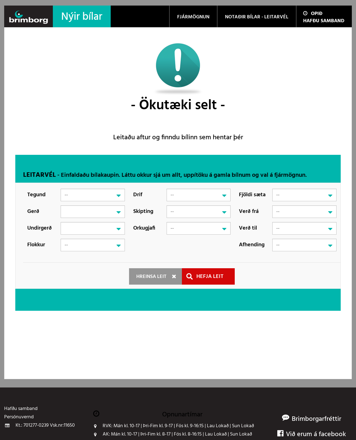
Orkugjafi (144, 228)
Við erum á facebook (311, 434)
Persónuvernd (19, 417)
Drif (137, 194)
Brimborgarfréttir (316, 419)
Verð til (248, 228)
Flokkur (36, 244)
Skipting (143, 211)
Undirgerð (39, 228)
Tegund (36, 194)
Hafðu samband (323, 21)
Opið (312, 14)
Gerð (33, 211)
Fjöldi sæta (252, 194)
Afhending (251, 244)
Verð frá (249, 211)
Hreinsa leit (151, 277)
